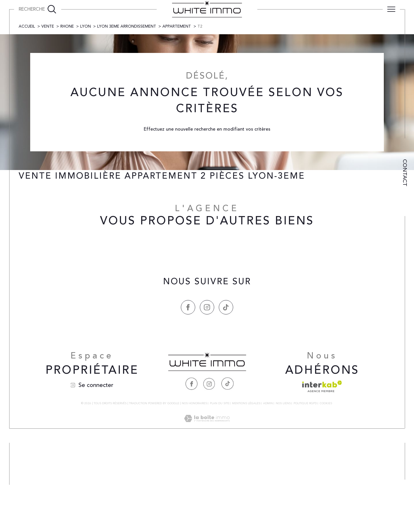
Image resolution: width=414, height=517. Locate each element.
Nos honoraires (194, 477)
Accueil (27, 101)
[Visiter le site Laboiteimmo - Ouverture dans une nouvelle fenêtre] (207, 499)
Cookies (326, 478)
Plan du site (219, 477)
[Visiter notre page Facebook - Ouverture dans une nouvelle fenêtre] (191, 457)
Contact (404, 172)
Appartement (176, 101)
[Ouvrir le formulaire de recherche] (38, 9)
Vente (47, 101)
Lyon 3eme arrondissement (126, 101)
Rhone (67, 101)
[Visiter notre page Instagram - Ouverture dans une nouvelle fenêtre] (209, 457)
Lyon (85, 101)
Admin (268, 477)
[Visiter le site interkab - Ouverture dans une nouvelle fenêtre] (322, 460)
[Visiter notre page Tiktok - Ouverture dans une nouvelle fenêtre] (227, 457)
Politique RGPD (305, 477)
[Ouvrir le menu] (391, 9)
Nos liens (283, 477)
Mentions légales (246, 477)
